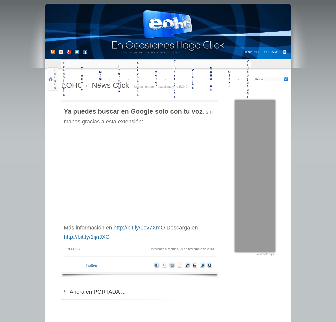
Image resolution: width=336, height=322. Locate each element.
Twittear (92, 265)
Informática (119, 79)
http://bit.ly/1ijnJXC (87, 237)
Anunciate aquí (265, 254)
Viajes (193, 79)
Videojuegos (248, 79)
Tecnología (64, 79)
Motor (156, 79)
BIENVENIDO (252, 51)
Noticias (211, 79)
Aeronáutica (138, 79)
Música (100, 79)
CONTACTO (272, 51)
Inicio (55, 79)
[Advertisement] (255, 175)
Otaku (229, 79)
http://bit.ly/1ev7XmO (139, 227)
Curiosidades (175, 79)
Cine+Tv (82, 79)
